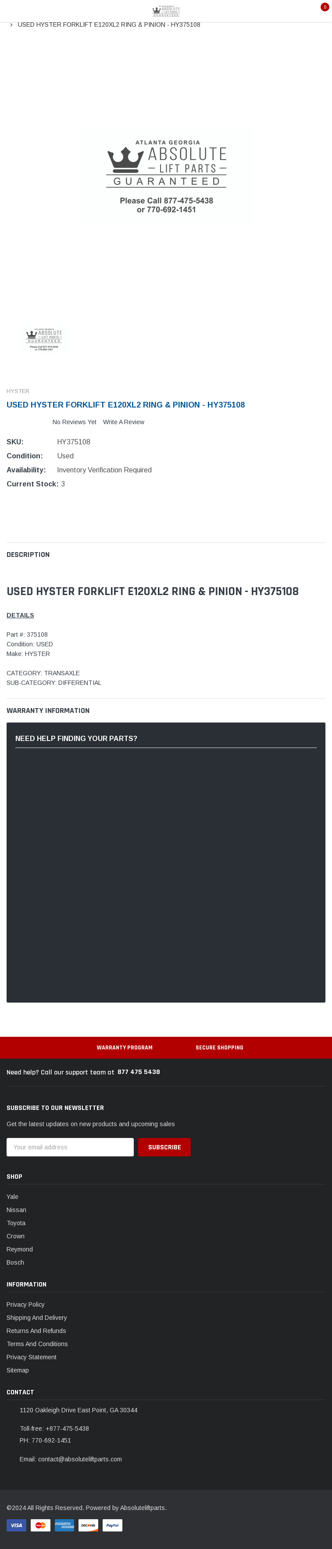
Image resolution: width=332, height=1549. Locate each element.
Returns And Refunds (36, 1330)
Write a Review (123, 421)
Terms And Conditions (37, 1343)
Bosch (15, 1262)
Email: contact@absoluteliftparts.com (71, 1459)
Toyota (16, 1222)
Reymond (20, 1249)
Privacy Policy (26, 1304)
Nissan (16, 1209)
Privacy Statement (32, 1357)
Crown (16, 1236)
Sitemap (18, 1370)
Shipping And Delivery (37, 1317)
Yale (12, 1196)
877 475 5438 (139, 1072)
